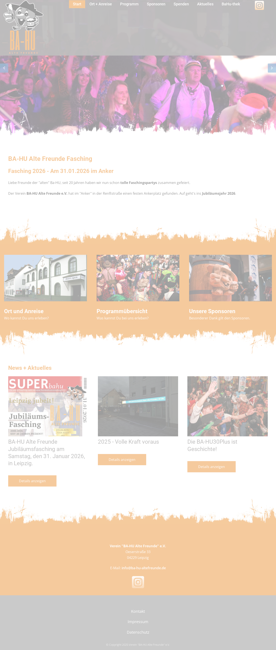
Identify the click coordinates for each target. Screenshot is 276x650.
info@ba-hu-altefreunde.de (144, 568)
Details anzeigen (32, 481)
